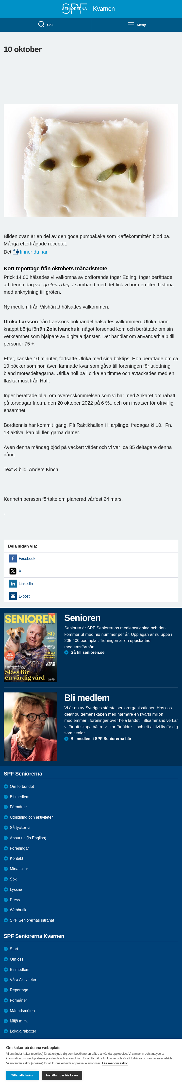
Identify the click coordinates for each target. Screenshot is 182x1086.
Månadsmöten (22, 1011)
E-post (24, 596)
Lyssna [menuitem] (16, 889)
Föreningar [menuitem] (19, 848)
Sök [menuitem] (45, 24)
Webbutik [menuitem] (18, 910)
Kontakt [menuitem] (16, 858)
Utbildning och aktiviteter (31, 817)
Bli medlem (19, 797)
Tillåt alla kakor (22, 1075)
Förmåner (18, 807)
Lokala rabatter (23, 1031)
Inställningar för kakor (62, 1075)
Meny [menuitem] (136, 24)
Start (14, 949)
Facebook (27, 558)
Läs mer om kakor (115, 1063)
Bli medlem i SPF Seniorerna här (100, 739)
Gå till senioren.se (87, 652)
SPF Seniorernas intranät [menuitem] (32, 920)
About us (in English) (28, 838)
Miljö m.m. (19, 1021)
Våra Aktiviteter (23, 980)
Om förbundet (22, 786)
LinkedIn (26, 584)
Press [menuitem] (15, 900)
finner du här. (34, 252)
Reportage (19, 990)
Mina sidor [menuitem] (19, 869)
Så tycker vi (20, 828)
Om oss (16, 959)
